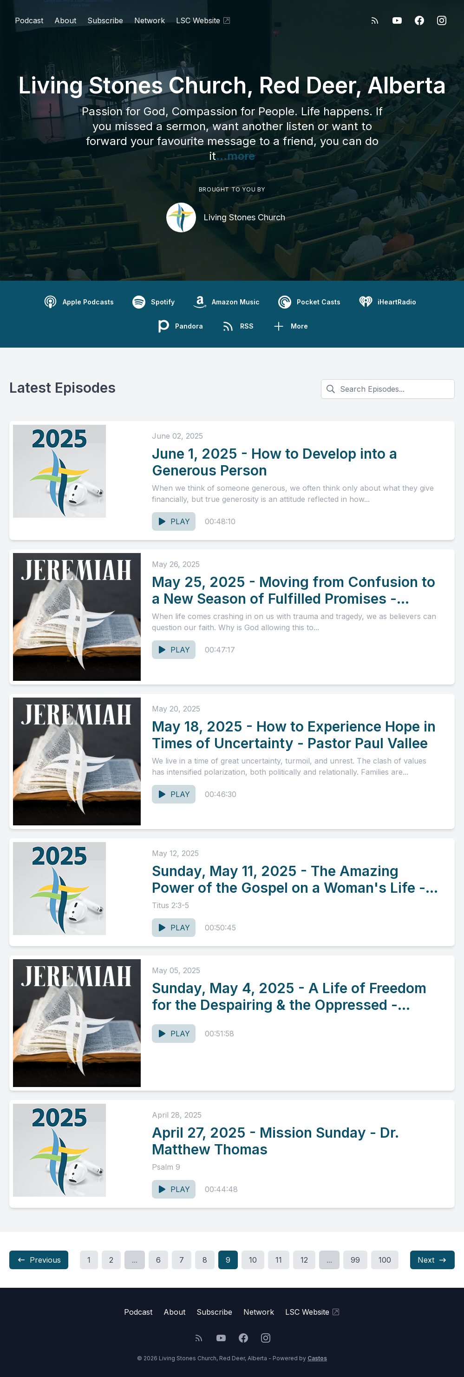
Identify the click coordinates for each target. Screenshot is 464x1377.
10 (253, 1260)
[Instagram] (441, 20)
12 (304, 1260)
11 (278, 1260)
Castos (317, 1358)
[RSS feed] (375, 20)
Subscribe (105, 20)
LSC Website (203, 20)
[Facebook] (419, 20)
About (65, 20)
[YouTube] (397, 20)
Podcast (29, 20)
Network (149, 20)
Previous (39, 1260)
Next (432, 1260)
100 (385, 1260)
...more (235, 156)
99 (355, 1260)
